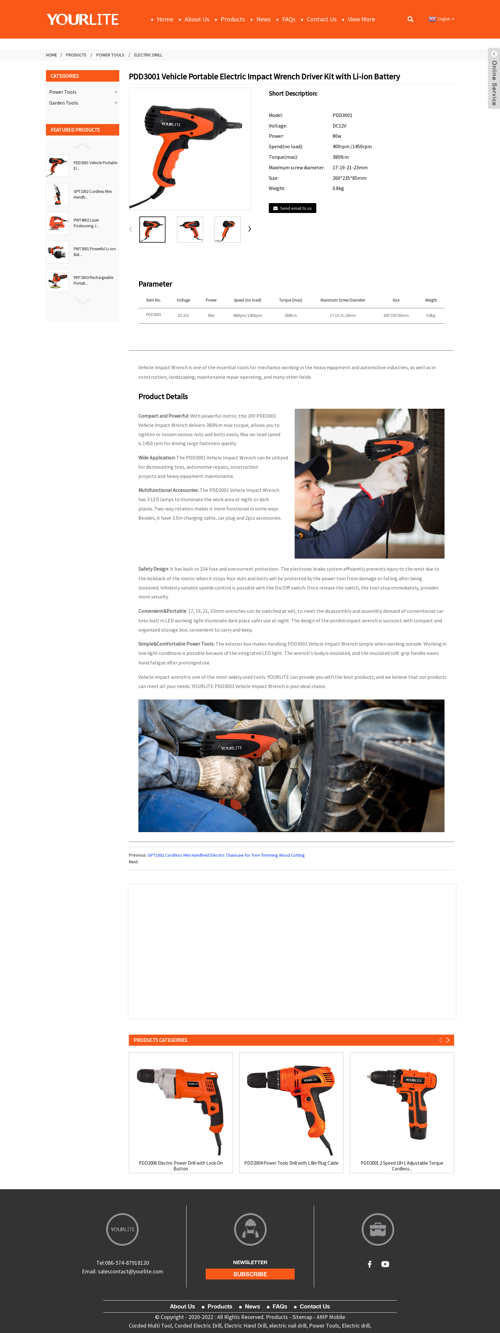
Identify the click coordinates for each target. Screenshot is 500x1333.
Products (233, 19)
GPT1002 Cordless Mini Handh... (93, 194)
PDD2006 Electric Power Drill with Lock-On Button (181, 1166)
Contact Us (321, 19)
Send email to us (296, 208)
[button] (82, 145)
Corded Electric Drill (198, 1325)
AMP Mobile (331, 1317)
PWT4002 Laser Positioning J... (86, 223)
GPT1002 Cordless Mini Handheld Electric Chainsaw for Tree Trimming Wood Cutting (226, 855)
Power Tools (110, 55)
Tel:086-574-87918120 (122, 1262)
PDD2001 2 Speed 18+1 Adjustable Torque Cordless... (402, 1166)
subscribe (250, 1274)
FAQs (288, 19)
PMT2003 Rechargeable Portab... (93, 280)
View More (361, 19)
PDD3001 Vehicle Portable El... (95, 165)
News (263, 19)
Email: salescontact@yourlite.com (122, 1271)
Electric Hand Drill (245, 1325)
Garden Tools (63, 102)
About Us (197, 19)
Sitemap (302, 1317)
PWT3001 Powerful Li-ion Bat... (95, 251)
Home (165, 19)
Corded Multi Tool (150, 1325)
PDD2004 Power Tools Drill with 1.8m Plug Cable (291, 1163)
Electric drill (356, 1325)
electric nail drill (287, 1325)
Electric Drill (148, 55)
